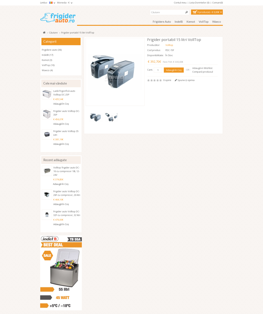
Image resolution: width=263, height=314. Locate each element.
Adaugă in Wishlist (202, 68)
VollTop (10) (48, 65)
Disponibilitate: (155, 55)
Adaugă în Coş (174, 70)
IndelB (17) (47, 55)
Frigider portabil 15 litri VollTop (77, 32)
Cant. (150, 69)
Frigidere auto (162, 21)
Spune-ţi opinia (185, 80)
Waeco (216, 21)
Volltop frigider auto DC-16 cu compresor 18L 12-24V (66, 171)
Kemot (190, 21)
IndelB (179, 21)
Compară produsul (202, 71)
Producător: (153, 45)
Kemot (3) (47, 60)
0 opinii (167, 80)
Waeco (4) (47, 70)
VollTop (204, 21)
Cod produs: (154, 50)
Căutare (53, 32)
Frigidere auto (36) (52, 49)
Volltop (169, 45)
